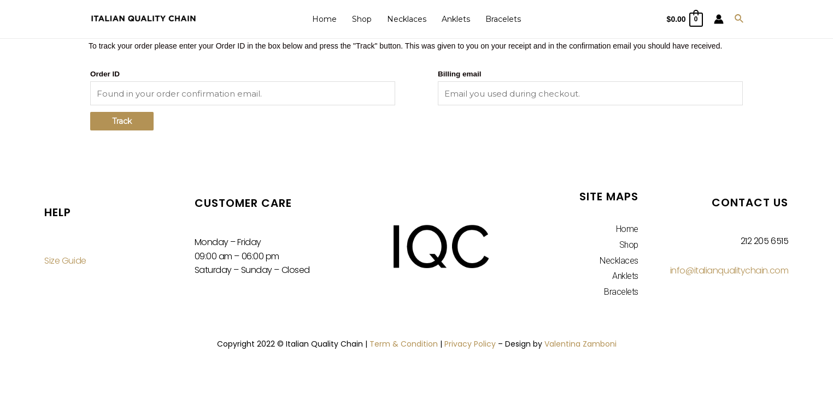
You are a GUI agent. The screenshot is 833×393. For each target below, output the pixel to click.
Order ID (105, 74)
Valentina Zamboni (580, 343)
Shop (362, 19)
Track (122, 121)
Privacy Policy (470, 343)
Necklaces (406, 19)
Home (324, 19)
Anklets (456, 19)
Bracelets (503, 19)
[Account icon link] (719, 19)
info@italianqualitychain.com (729, 270)
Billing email (460, 74)
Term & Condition (403, 343)
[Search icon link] (739, 19)
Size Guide (65, 260)
